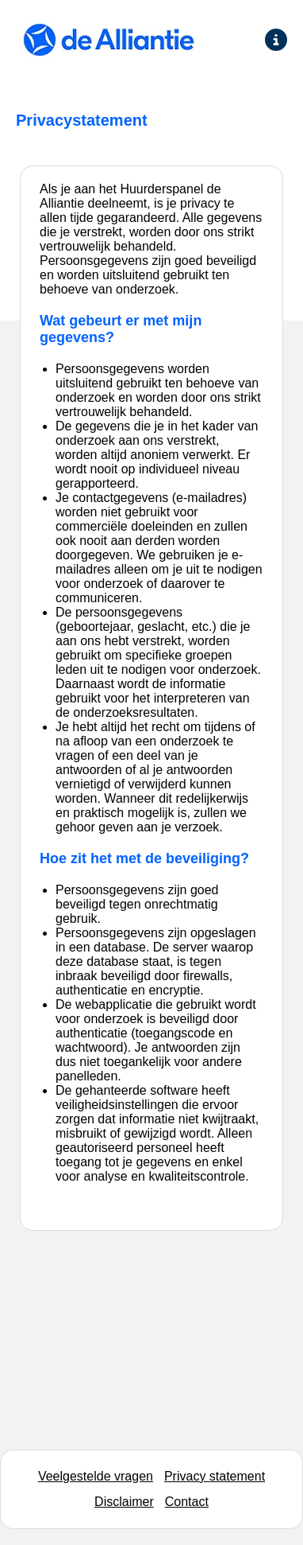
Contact (187, 1501)
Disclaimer (124, 1501)
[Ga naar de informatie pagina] (276, 40)
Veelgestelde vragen (95, 1476)
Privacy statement (214, 1476)
